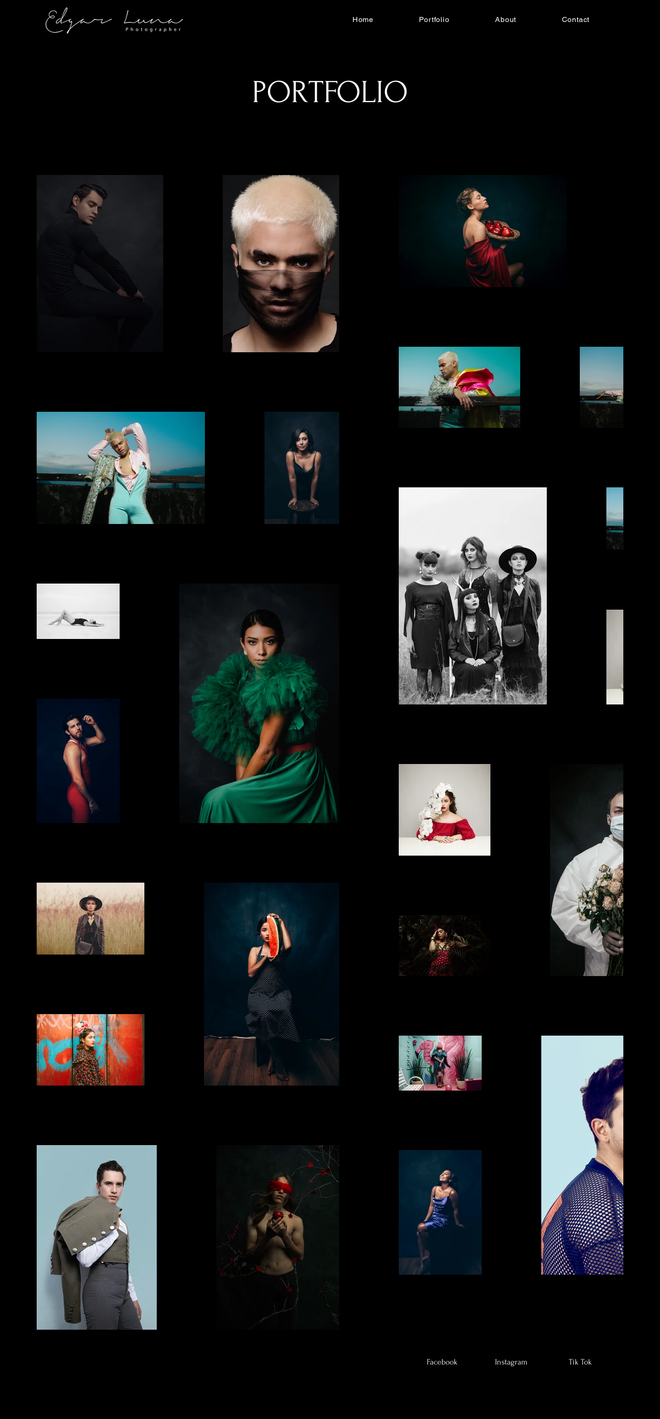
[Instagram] (511, 1362)
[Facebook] (441, 1362)
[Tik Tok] (580, 1362)
